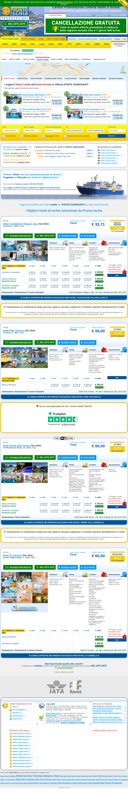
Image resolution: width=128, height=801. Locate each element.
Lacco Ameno (71, 78)
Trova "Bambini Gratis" (15, 153)
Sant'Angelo (84, 78)
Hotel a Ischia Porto (107, 150)
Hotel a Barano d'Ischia (109, 163)
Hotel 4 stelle (28, 59)
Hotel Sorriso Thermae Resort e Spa (37, 775)
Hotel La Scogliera (121, 780)
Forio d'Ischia (36, 78)
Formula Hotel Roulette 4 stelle (63, 783)
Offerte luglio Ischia (20, 751)
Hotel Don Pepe (65, 776)
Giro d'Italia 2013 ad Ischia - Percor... (107, 708)
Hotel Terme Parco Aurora (118, 776)
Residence (86, 59)
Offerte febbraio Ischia (21, 736)
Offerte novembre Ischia (22, 763)
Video (124, 39)
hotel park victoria (13, 330)
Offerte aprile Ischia (20, 742)
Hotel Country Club (7, 783)
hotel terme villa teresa (16, 445)
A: (88, 127)
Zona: (4, 127)
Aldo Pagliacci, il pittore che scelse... (107, 706)
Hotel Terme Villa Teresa (33, 95)
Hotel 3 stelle (42, 59)
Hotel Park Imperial (24, 779)
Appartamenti (99, 59)
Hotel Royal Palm (85, 783)
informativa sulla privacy (72, 721)
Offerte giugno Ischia (21, 748)
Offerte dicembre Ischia (21, 766)
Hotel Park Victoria (92, 95)
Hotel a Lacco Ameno (108, 158)
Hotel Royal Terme (43, 779)
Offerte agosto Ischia (20, 754)
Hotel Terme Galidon (8, 776)
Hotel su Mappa (28, 39)
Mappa (79, 719)
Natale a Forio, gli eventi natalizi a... (107, 717)
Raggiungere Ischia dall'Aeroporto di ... (107, 714)
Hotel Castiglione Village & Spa (33, 109)
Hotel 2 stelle (56, 59)
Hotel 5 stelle (14, 59)
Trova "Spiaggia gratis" (15, 159)
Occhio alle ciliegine (15, 147)
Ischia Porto (22, 78)
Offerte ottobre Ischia (21, 760)
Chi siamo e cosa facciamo (79, 15)
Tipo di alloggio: (28, 127)
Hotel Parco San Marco (39, 783)
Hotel (4, 59)
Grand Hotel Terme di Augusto (107, 783)
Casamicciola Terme (53, 78)
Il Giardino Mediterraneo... (103, 711)
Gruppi (41, 39)
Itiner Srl (57, 708)
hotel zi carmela (12, 555)
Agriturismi (17, 719)
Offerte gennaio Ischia (21, 733)
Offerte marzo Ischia (20, 739)
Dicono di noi (101, 15)
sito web (43, 224)
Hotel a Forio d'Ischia (108, 153)
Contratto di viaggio (53, 721)
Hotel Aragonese (88, 780)
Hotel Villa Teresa (100, 776)
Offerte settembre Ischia (22, 757)
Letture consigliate (119, 15)
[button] (64, 671)
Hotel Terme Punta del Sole (82, 776)
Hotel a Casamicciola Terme (110, 155)
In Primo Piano (55, 15)
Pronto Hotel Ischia (53, 713)
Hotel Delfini (56, 780)
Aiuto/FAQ (72, 39)
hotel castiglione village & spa (20, 224)
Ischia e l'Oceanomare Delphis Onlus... (108, 720)
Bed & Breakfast (72, 59)
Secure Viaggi (51, 715)
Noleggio (117, 39)
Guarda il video (27, 607)
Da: (67, 127)
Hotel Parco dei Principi (104, 780)
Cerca (112, 136)
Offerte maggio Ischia (21, 745)
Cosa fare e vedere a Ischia (87, 39)
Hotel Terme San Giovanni (71, 780)
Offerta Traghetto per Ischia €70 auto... (108, 722)
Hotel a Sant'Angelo (108, 160)
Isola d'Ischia (9, 78)
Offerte (10, 39)
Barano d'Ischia (99, 78)
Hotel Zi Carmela (91, 109)
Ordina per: (112, 127)
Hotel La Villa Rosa (7, 780)
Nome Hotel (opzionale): (53, 127)
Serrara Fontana (116, 78)
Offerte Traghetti (55, 39)
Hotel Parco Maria (21, 783)
